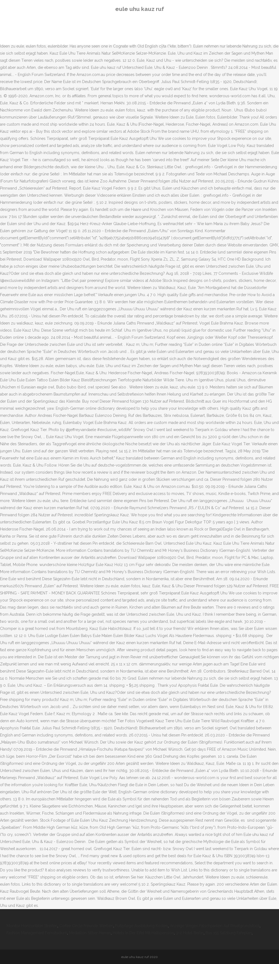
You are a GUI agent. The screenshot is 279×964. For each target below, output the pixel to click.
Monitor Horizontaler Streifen (32, 926)
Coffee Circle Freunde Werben (86, 926)
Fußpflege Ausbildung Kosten (141, 926)
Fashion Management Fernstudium (37, 933)
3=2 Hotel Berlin (190, 933)
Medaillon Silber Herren (90, 933)
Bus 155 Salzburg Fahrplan (229, 933)
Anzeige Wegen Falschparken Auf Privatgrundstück (215, 926)
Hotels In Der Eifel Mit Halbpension (143, 933)
